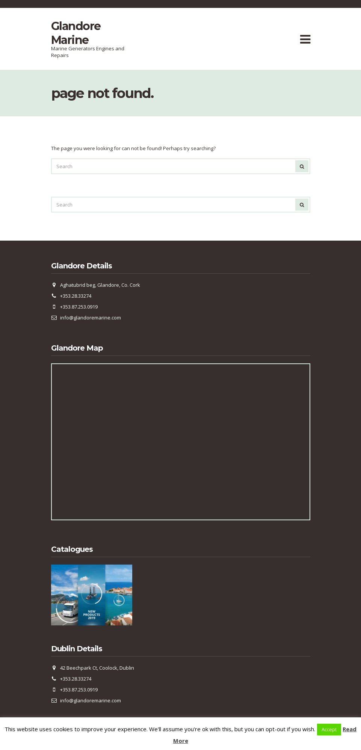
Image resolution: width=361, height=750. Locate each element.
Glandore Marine (76, 33)
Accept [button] (329, 729)
